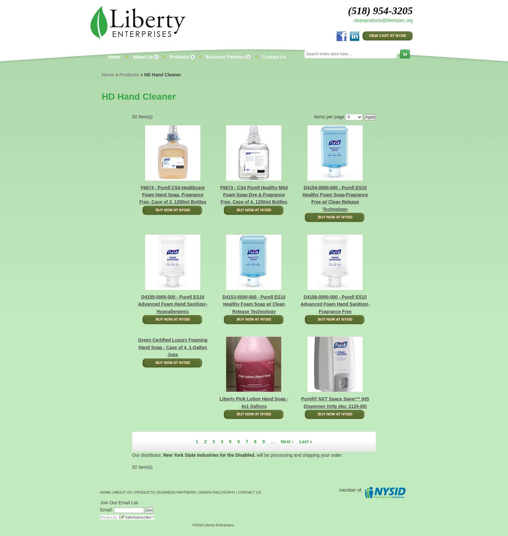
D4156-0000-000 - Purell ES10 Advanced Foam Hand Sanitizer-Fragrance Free (335, 304)
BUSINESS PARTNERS (176, 492)
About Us (143, 57)
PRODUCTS (144, 492)
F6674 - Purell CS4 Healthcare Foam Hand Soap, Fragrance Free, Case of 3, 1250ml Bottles (172, 195)
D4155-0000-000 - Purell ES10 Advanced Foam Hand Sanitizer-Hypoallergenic (172, 304)
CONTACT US (249, 492)
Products (179, 57)
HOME (105, 492)
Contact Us (274, 57)
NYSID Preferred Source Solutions (385, 492)
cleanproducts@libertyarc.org (383, 20)
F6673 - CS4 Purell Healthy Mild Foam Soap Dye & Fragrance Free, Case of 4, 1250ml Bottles (254, 195)
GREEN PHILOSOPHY (217, 492)
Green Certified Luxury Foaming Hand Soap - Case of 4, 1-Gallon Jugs (172, 347)
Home (114, 57)
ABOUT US (122, 492)
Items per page (329, 116)
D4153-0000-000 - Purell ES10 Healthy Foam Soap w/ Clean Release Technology (254, 304)
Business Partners (226, 57)
